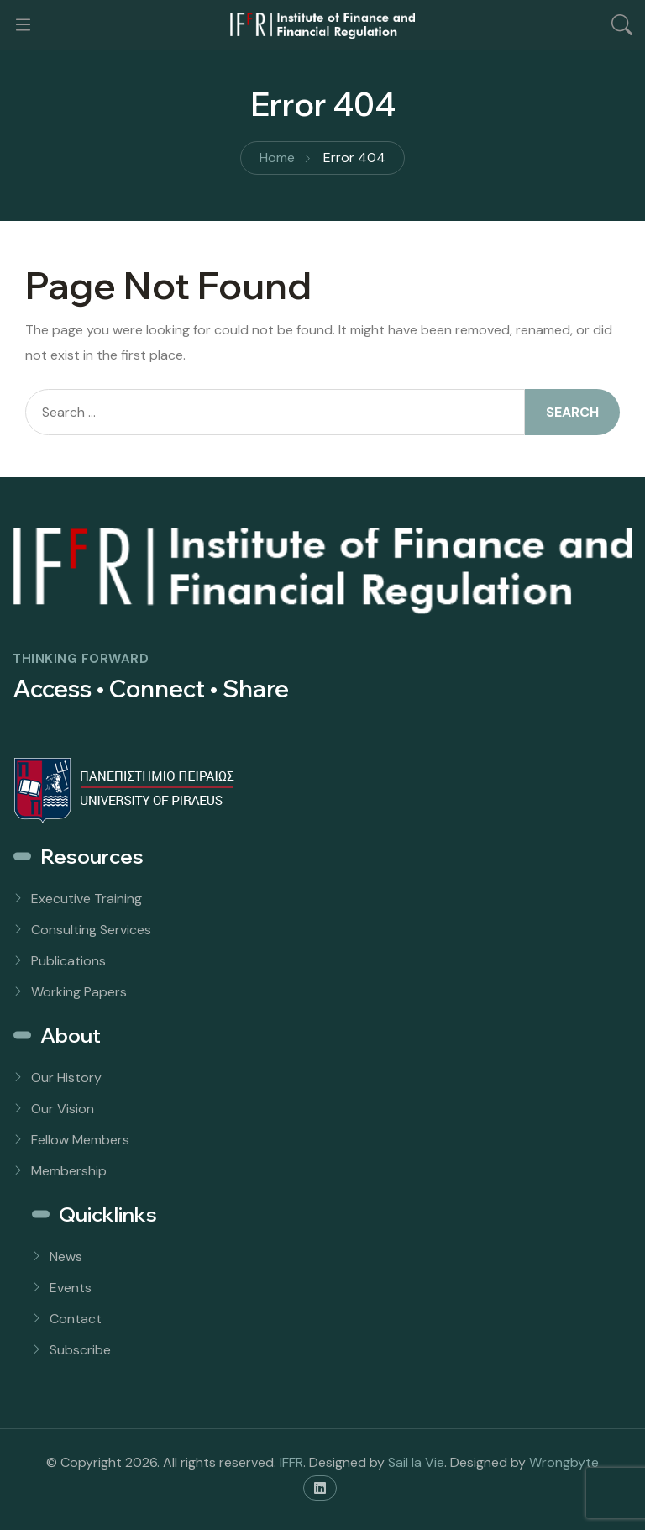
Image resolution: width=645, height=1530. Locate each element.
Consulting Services (91, 930)
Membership (69, 1171)
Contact (76, 1319)
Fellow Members (80, 1140)
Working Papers (79, 992)
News (66, 1256)
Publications (68, 961)
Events (71, 1287)
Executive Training (86, 898)
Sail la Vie (416, 1462)
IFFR (291, 1462)
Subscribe (80, 1350)
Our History (66, 1077)
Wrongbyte (564, 1462)
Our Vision (62, 1108)
